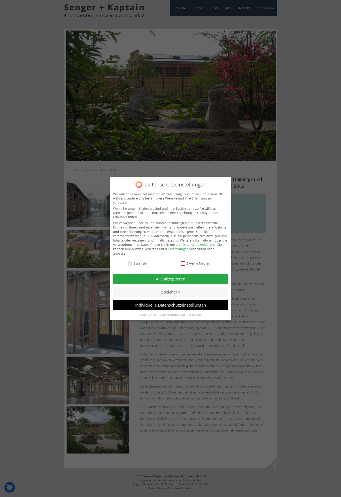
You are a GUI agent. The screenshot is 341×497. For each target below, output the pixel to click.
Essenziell (138, 261)
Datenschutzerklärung (199, 242)
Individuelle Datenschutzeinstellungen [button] (170, 302)
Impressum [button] (195, 312)
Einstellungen (178, 246)
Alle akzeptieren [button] (170, 276)
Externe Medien (195, 261)
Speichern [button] (170, 289)
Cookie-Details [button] (148, 312)
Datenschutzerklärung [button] (173, 312)
